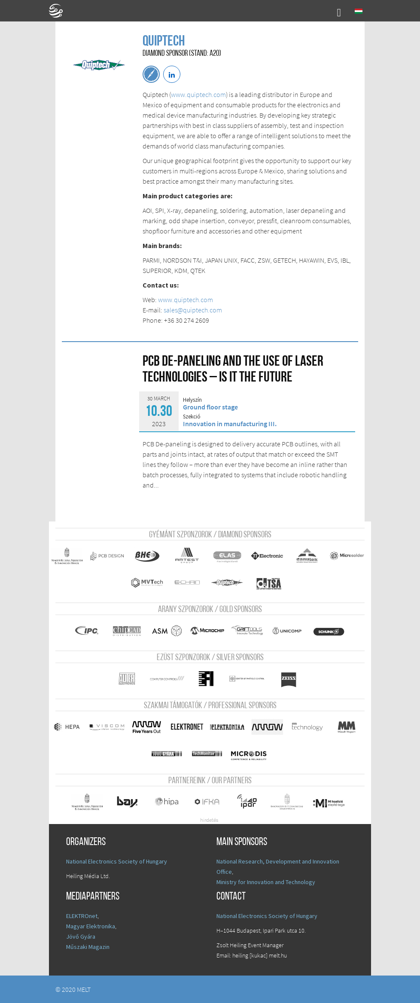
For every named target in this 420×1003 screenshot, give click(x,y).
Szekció (192, 416)
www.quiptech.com (198, 94)
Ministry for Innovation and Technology (265, 882)
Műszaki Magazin (88, 947)
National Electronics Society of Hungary (116, 861)
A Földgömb (59, 11)
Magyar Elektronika (90, 926)
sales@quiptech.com (193, 310)
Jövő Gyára (80, 936)
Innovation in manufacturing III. (230, 423)
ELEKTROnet (81, 916)
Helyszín (192, 400)
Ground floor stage (210, 407)
